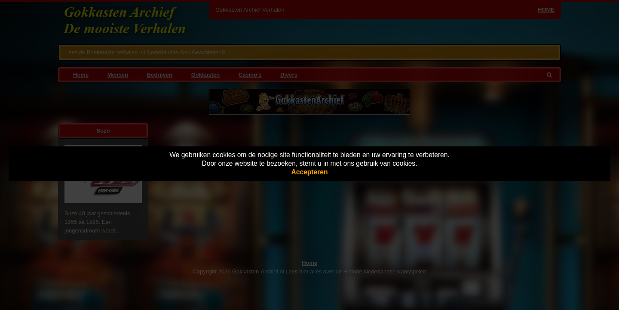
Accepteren (309, 172)
